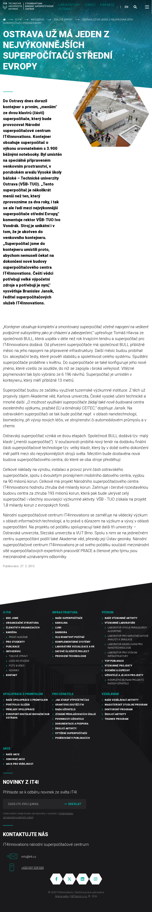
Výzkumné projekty (118, 665)
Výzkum (107, 612)
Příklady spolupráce (20, 709)
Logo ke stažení (19, 661)
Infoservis (37, 19)
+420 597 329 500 (32, 867)
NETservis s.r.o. (79, 896)
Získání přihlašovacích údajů (75, 714)
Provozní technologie (70, 656)
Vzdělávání (110, 694)
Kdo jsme (12, 618)
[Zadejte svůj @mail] (30, 804)
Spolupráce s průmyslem (23, 694)
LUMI (58, 627)
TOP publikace (114, 661)
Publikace (13, 646)
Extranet (65, 9)
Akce (6, 748)
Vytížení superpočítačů (71, 733)
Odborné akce (15, 759)
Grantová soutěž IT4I (69, 704)
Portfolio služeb (18, 704)
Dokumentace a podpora (71, 723)
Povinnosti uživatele (69, 719)
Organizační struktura (22, 622)
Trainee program (116, 719)
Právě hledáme (18, 637)
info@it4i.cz (28, 856)
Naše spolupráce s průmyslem (27, 700)
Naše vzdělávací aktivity (122, 700)
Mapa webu (62, 896)
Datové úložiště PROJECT (72, 651)
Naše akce (13, 754)
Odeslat (72, 804)
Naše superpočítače (69, 618)
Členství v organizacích (23, 627)
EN (126, 7)
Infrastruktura (65, 612)
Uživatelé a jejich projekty (124, 675)
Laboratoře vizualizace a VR (74, 646)
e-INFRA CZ (107, 4)
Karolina (61, 622)
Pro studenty (15, 642)
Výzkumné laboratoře (120, 622)
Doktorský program (119, 709)
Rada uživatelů (65, 709)
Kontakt (11, 675)
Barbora (61, 632)
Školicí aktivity (66, 728)
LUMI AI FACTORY (69, 4)
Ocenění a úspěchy (117, 670)
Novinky (14, 670)
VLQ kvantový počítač (70, 637)
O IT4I (18, 19)
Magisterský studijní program (126, 704)
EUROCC (90, 4)
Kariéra (11, 632)
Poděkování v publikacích (72, 738)
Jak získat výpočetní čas (72, 700)
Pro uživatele (63, 694)
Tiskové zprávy (63, 19)
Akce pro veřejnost (19, 764)
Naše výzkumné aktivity (121, 618)
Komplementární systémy (72, 642)
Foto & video (17, 665)
